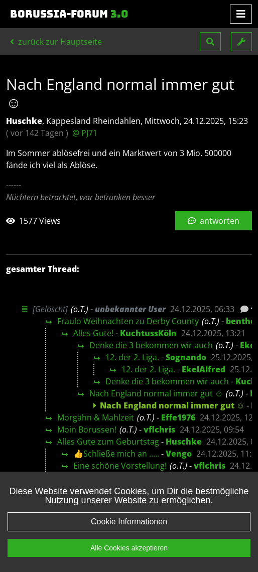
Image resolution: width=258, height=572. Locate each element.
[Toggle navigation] (241, 14)
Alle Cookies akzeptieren (129, 561)
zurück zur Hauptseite (56, 41)
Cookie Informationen (129, 534)
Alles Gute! (93, 333)
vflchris (159, 429)
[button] (210, 41)
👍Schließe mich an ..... (116, 453)
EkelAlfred (203, 369)
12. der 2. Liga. (132, 357)
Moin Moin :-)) (83, 477)
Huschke (184, 441)
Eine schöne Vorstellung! (120, 465)
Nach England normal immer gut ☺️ (156, 393)
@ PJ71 (84, 132)
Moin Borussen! (86, 429)
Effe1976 (178, 417)
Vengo (179, 453)
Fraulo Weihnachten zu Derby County (128, 321)
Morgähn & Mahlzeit (95, 417)
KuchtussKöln (148, 333)
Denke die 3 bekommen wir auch (151, 345)
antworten (213, 220)
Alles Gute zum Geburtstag (108, 441)
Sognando (186, 357)
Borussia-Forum (69, 14)
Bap (144, 477)
